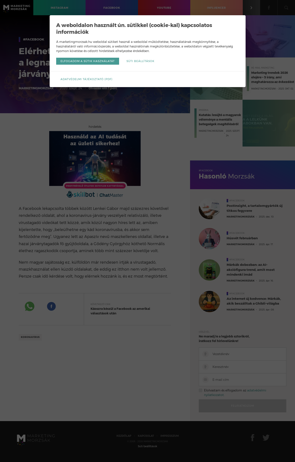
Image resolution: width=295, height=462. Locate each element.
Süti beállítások (140, 61)
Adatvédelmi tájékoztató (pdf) (87, 79)
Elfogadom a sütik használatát (88, 61)
